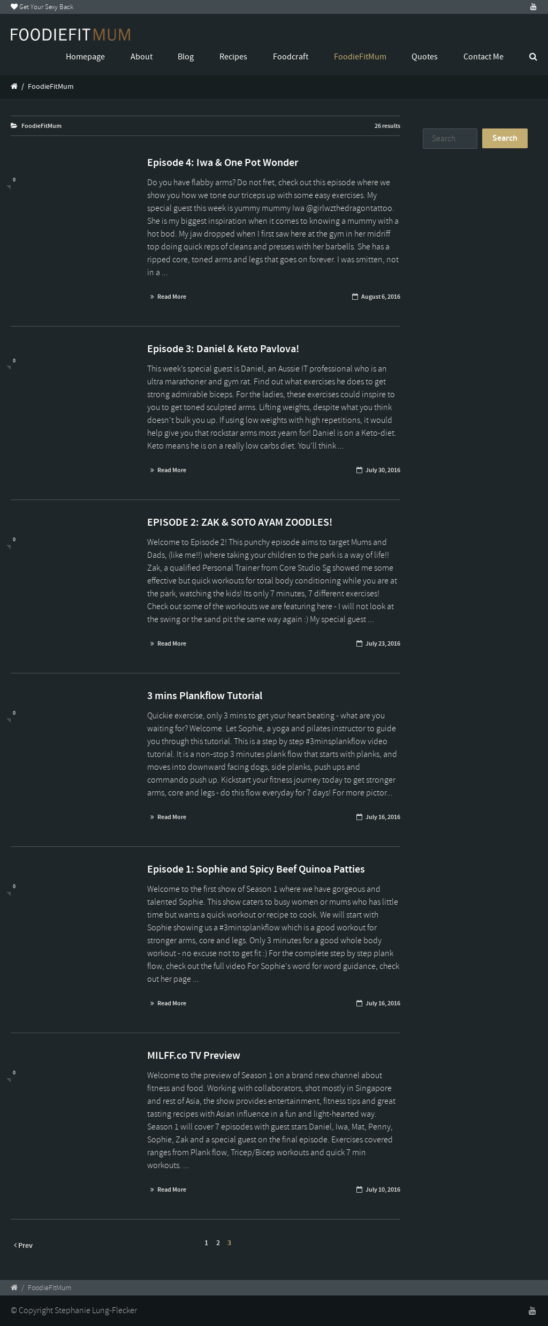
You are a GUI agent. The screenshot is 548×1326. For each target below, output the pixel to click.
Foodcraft (290, 56)
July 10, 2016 (383, 1189)
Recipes (233, 56)
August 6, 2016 (380, 296)
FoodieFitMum (360, 56)
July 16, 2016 (383, 817)
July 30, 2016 (383, 470)
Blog (186, 56)
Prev (23, 1245)
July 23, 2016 (383, 643)
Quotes (425, 56)
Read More (171, 296)
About (142, 56)
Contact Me (483, 56)
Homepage (85, 56)
